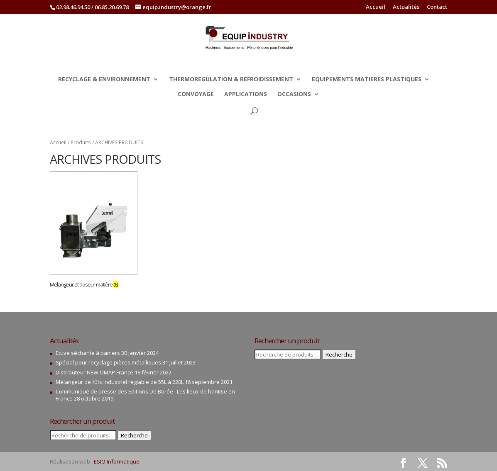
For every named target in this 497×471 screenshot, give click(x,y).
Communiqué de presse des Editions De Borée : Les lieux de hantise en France (145, 395)
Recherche (134, 435)
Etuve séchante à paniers (88, 353)
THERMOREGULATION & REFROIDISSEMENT (231, 79)
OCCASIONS (294, 94)
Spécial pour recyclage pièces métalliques (108, 362)
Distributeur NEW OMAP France (94, 372)
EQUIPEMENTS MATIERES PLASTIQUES (366, 79)
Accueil (375, 7)
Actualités (406, 7)
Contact (437, 7)
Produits (81, 142)
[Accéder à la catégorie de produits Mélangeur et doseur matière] (93, 231)
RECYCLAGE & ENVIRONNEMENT (104, 79)
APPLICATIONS (245, 94)
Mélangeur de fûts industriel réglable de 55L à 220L (120, 382)
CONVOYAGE (196, 94)
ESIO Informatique (117, 461)
